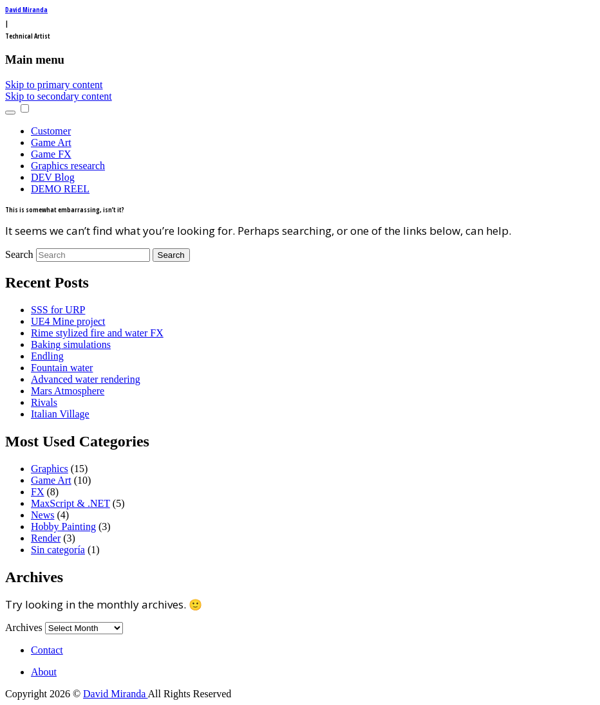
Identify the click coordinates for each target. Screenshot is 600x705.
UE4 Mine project (68, 321)
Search (19, 254)
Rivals (44, 402)
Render (46, 538)
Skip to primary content (54, 84)
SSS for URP (58, 309)
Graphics (49, 468)
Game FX (51, 154)
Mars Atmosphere (67, 390)
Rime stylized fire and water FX (97, 332)
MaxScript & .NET (70, 503)
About (44, 671)
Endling (47, 356)
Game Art (51, 142)
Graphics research (68, 165)
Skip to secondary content (58, 96)
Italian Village (60, 413)
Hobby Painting (63, 526)
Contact (47, 650)
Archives (23, 627)
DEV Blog (53, 177)
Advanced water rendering (85, 379)
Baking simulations (71, 344)
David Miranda (26, 9)
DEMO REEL (60, 188)
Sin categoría (58, 549)
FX (37, 491)
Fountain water (62, 367)
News (42, 514)
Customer (51, 130)
